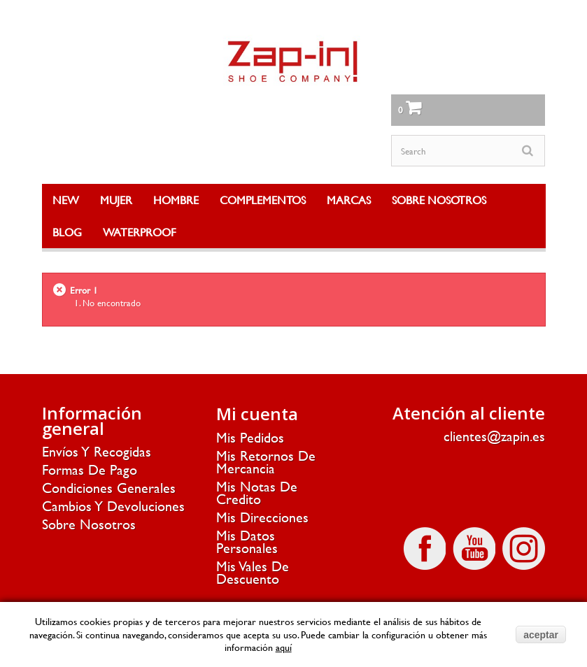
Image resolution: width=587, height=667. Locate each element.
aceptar (540, 634)
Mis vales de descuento (252, 572)
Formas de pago (89, 469)
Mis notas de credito (256, 492)
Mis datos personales (247, 541)
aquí (284, 647)
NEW (65, 200)
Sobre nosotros (89, 524)
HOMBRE (176, 200)
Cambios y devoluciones (113, 506)
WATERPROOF (139, 232)
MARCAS (349, 200)
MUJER (116, 200)
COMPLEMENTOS (263, 200)
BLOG (67, 232)
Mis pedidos (250, 437)
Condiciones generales (109, 488)
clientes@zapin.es (494, 436)
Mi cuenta (257, 413)
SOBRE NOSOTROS (439, 200)
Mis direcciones (262, 517)
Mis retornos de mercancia (266, 461)
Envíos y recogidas (96, 451)
